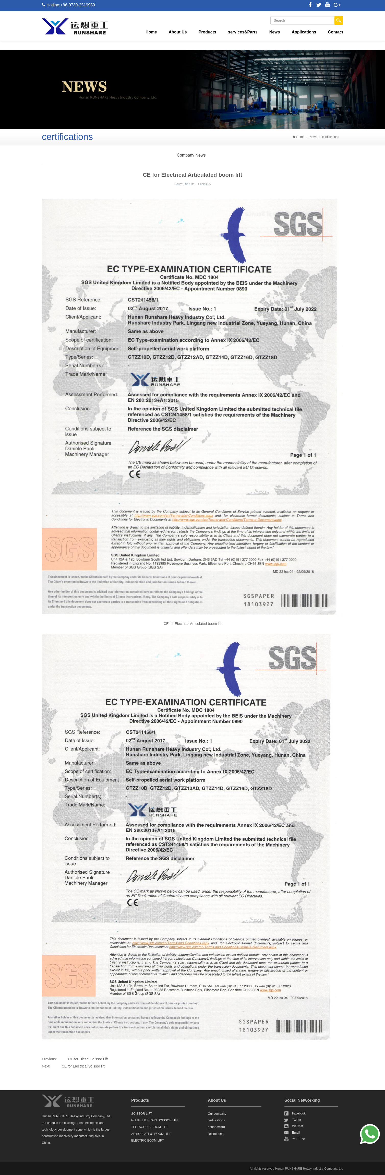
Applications (304, 32)
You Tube (298, 1139)
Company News (191, 155)
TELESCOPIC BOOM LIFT (149, 1127)
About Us (178, 32)
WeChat (297, 1126)
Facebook (299, 1113)
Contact (335, 32)
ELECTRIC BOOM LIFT (147, 1140)
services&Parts (243, 32)
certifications (330, 137)
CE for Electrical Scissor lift (83, 1066)
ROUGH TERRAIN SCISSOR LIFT (155, 1120)
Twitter (296, 1120)
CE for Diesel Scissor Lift (88, 1059)
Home (151, 32)
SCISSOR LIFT (141, 1113)
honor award (216, 1127)
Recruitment (216, 1134)
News (274, 32)
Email (296, 1132)
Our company (217, 1113)
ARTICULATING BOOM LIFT (151, 1134)
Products (207, 32)
